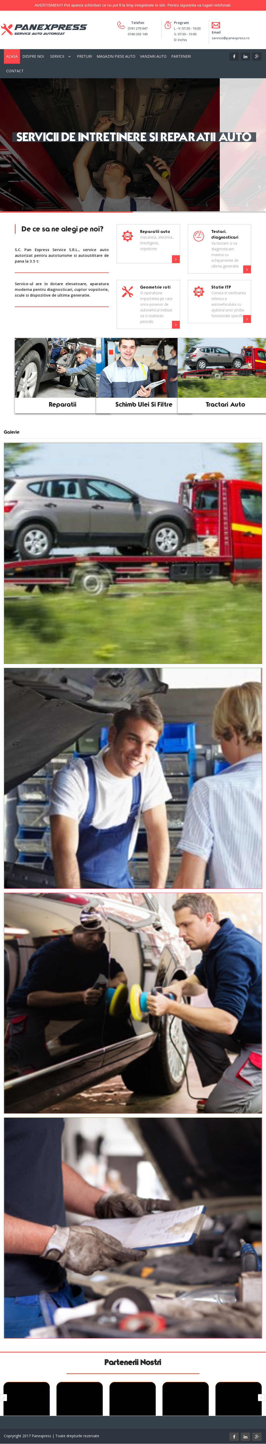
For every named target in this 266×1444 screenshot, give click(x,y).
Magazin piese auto (116, 56)
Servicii (57, 56)
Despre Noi (33, 56)
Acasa (12, 56)
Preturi (84, 56)
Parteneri (181, 56)
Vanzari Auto (153, 56)
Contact (15, 70)
